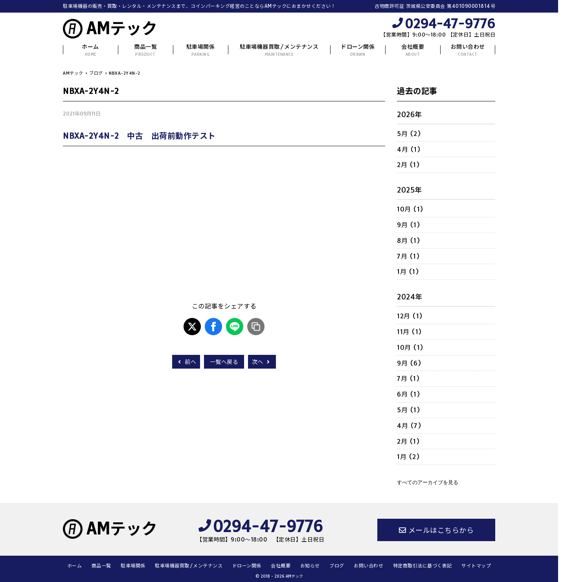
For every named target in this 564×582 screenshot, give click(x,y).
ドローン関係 (358, 50)
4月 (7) (409, 426)
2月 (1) (408, 165)
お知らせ (310, 566)
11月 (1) (409, 332)
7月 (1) (408, 256)
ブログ (336, 566)
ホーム (90, 50)
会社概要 (412, 50)
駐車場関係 (200, 50)
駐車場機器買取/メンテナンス (279, 50)
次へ (262, 361)
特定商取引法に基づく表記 (422, 566)
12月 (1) (410, 316)
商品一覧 (145, 50)
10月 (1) (410, 209)
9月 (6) (409, 363)
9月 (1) (408, 225)
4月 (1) (409, 149)
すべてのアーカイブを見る (427, 482)
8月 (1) (408, 240)
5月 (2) (409, 134)
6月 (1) (408, 394)
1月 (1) (408, 271)
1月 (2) (408, 457)
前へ (186, 361)
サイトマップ (476, 566)
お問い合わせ (468, 50)
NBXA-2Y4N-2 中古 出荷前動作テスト (139, 136)
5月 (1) (408, 410)
